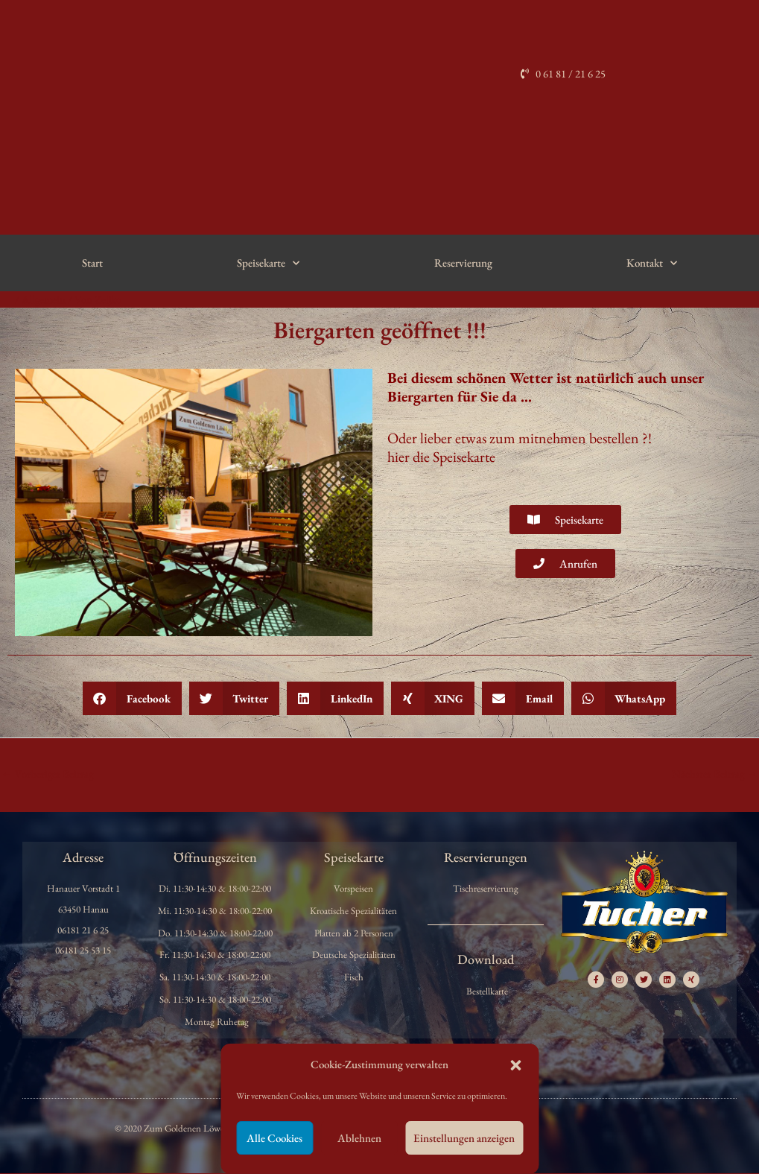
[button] (515, 1065)
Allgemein (44, 299)
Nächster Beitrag (714, 774)
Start (92, 263)
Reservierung (463, 263)
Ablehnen (359, 1138)
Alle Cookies (274, 1138)
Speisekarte (268, 263)
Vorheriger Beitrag (48, 774)
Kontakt (651, 263)
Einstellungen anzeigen (464, 1138)
